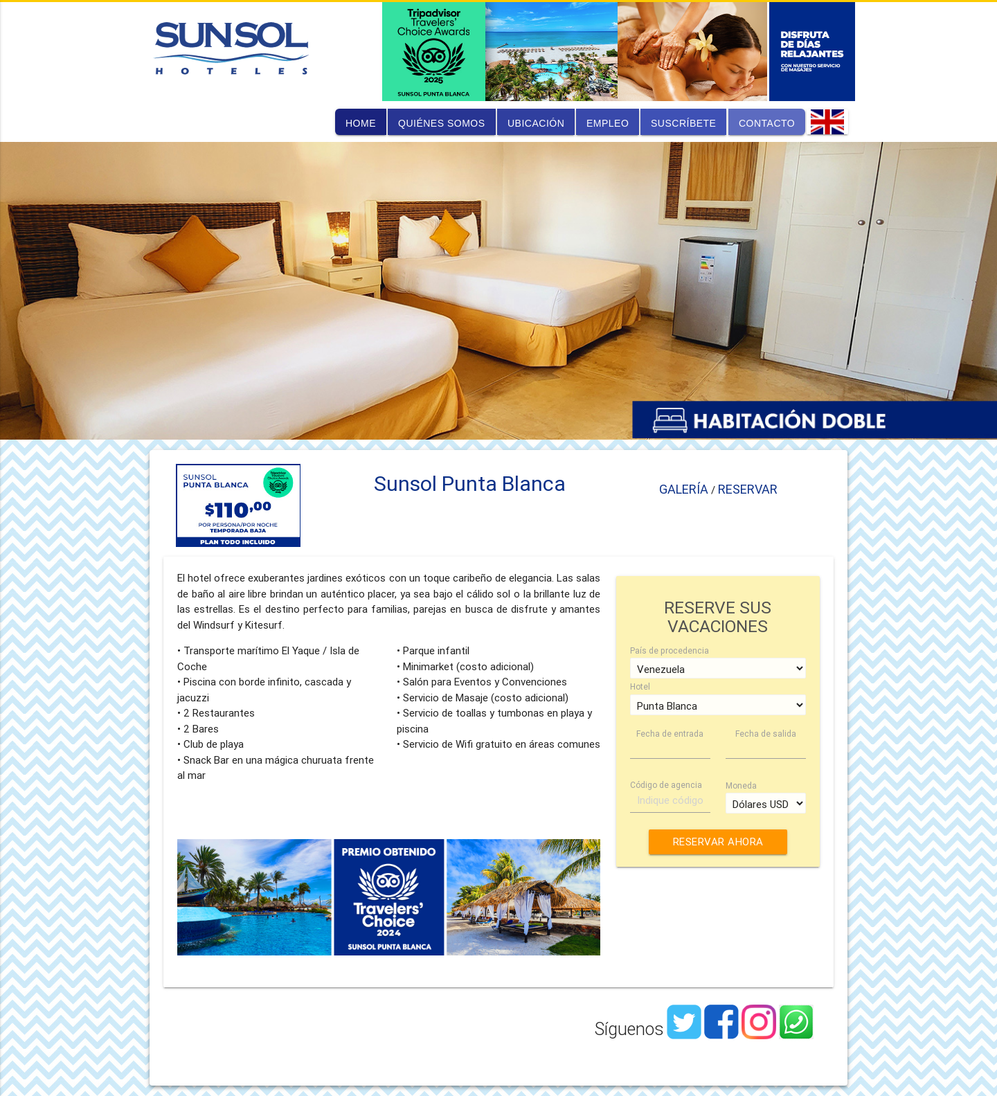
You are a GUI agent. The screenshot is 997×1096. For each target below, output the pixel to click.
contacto (767, 123)
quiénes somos (441, 123)
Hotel (640, 686)
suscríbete (683, 123)
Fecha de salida (765, 733)
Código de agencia (666, 785)
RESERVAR (748, 489)
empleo (607, 123)
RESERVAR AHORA (717, 841)
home (360, 123)
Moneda (741, 785)
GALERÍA (685, 489)
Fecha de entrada (669, 733)
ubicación (536, 123)
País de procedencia (669, 650)
